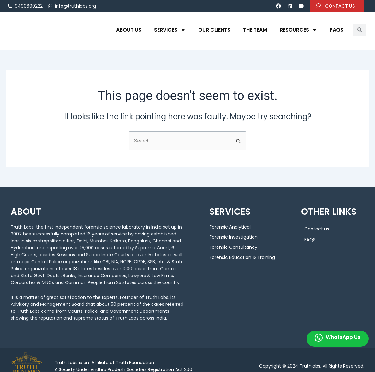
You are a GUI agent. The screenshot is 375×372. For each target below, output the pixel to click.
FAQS (336, 29)
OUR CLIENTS (214, 29)
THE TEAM (255, 29)
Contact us (316, 229)
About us (128, 29)
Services (170, 30)
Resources (298, 30)
